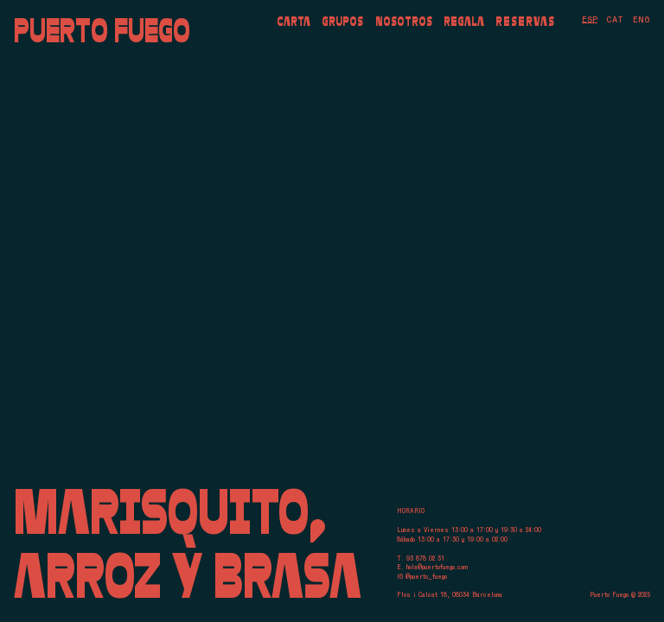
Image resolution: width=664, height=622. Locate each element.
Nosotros (403, 20)
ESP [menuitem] (589, 19)
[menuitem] (589, 19)
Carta (293, 20)
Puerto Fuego (102, 30)
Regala (464, 20)
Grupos (342, 20)
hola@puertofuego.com (437, 567)
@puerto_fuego (426, 577)
